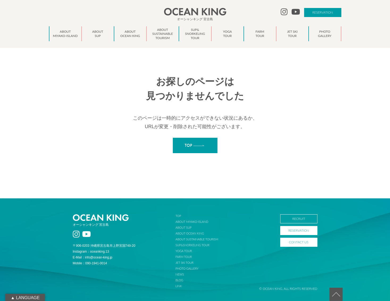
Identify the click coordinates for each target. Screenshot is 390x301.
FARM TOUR (183, 256)
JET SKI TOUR (184, 262)
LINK (178, 286)
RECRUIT (298, 219)
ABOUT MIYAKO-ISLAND (191, 221)
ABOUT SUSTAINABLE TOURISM (196, 239)
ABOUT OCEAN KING (189, 233)
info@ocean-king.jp (98, 257)
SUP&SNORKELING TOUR (192, 245)
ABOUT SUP (183, 227)
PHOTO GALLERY (186, 268)
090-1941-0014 (96, 263)
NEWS (179, 274)
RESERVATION (322, 12)
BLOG (179, 280)
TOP (178, 216)
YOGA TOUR (183, 251)
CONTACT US (298, 242)
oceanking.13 (99, 251)
